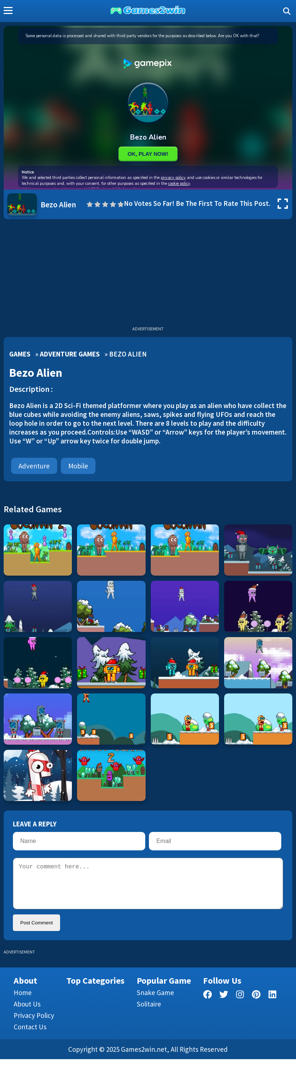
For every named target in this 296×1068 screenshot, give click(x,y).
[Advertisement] (148, 274)
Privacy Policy (34, 1024)
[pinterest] (256, 1004)
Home (23, 1001)
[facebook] (207, 1004)
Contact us (30, 1035)
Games (19, 353)
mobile (78, 465)
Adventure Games (70, 353)
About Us (27, 1012)
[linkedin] (272, 1004)
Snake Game (155, 1001)
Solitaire (149, 1012)
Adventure (34, 465)
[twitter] (223, 1004)
